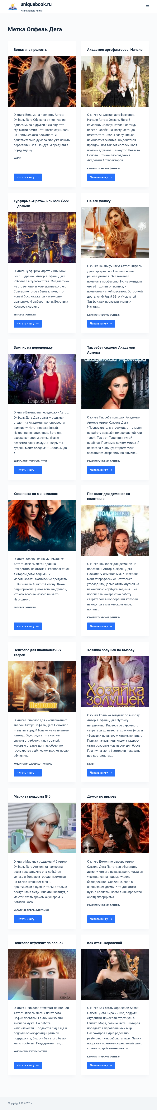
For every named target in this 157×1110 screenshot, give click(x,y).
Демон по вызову (103, 801)
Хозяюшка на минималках (38, 498)
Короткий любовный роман (31, 915)
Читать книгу (29, 183)
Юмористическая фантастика (33, 768)
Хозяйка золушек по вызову (113, 655)
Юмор (17, 158)
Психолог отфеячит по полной (41, 947)
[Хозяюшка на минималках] (42, 530)
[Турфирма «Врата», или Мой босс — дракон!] (42, 242)
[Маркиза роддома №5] (42, 833)
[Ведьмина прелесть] (42, 81)
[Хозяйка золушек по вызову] (115, 686)
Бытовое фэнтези (25, 319)
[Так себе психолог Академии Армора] (115, 389)
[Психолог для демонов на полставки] (115, 535)
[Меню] (147, 6)
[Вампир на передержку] (42, 384)
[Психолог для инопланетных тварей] (42, 691)
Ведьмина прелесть (32, 49)
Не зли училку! (100, 206)
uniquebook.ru (36, 4)
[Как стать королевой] (115, 979)
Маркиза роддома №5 (34, 801)
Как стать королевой (106, 947)
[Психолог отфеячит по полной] (42, 979)
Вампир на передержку (35, 352)
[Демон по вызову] (115, 833)
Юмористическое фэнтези (104, 173)
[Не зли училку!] (115, 237)
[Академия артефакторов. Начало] (115, 86)
